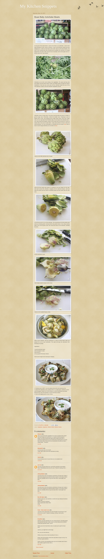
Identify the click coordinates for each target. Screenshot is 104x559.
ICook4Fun (40, 519)
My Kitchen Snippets (38, 6)
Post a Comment (39, 547)
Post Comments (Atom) (43, 556)
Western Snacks (58, 427)
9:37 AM (39, 453)
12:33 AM (40, 514)
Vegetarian (45, 427)
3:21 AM (39, 492)
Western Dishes (51, 427)
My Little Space (41, 497)
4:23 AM (39, 444)
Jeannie (39, 457)
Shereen (39, 434)
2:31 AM (39, 505)
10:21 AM (40, 469)
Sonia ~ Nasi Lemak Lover (43, 510)
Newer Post (36, 553)
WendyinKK (40, 448)
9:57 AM (39, 544)
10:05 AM (40, 460)
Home (52, 553)
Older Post (68, 553)
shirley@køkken (41, 473)
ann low (39, 464)
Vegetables (40, 427)
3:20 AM (39, 481)
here (65, 124)
